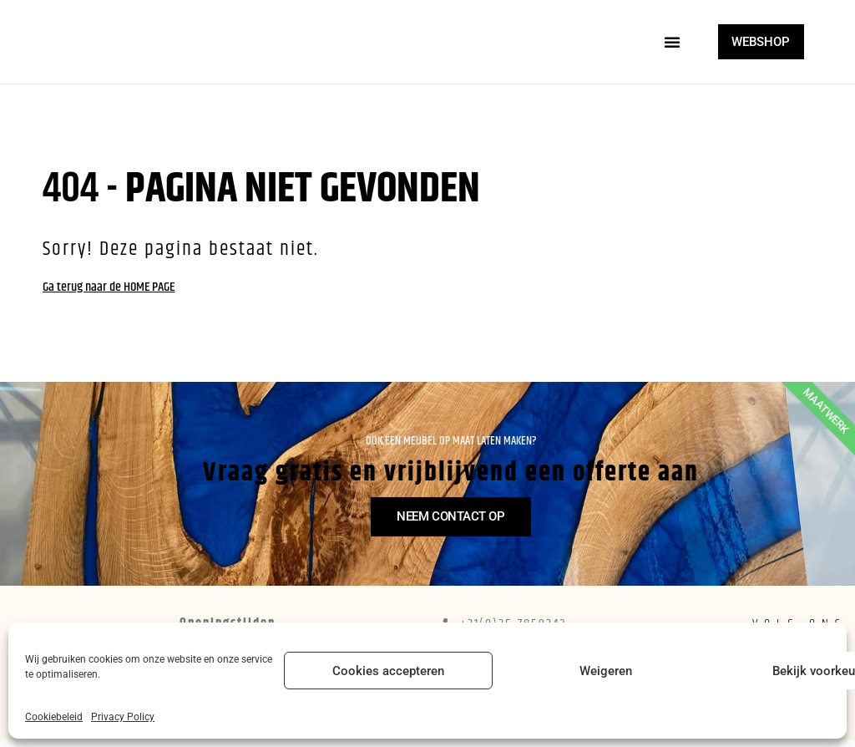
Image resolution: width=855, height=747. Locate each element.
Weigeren (605, 670)
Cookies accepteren (388, 670)
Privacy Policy (122, 717)
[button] (664, 41)
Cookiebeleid (54, 717)
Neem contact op (457, 543)
